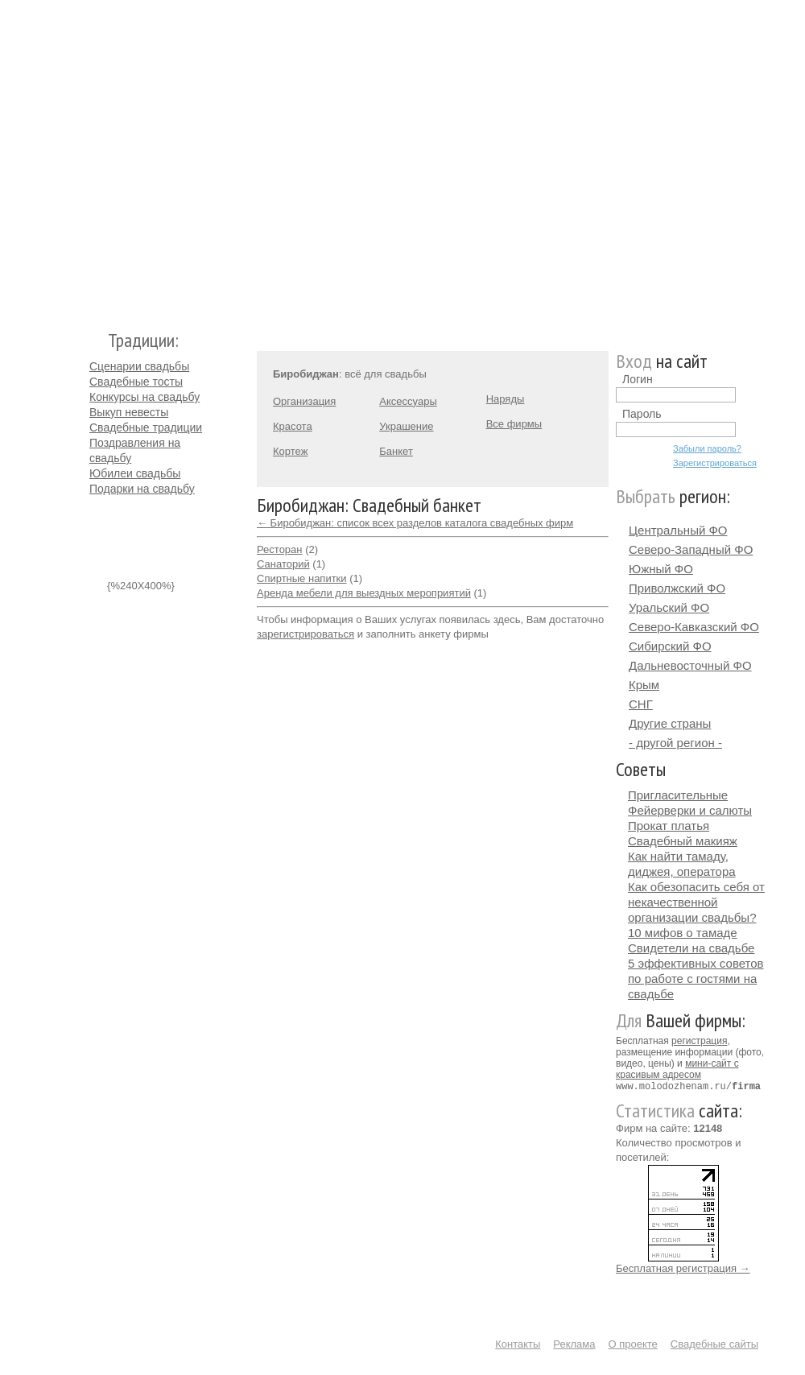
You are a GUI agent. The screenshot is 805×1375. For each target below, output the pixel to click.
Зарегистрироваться (715, 463)
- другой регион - (675, 742)
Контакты (517, 1343)
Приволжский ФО (677, 588)
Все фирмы (514, 424)
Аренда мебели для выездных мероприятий (364, 593)
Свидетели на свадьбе (691, 948)
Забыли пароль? (707, 448)
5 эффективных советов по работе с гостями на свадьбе (696, 978)
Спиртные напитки (302, 578)
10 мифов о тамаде (682, 932)
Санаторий (283, 564)
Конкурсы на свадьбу (144, 396)
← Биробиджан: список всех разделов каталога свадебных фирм (415, 523)
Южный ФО (661, 569)
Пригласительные (678, 795)
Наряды (505, 399)
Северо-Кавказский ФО (694, 627)
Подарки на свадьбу (142, 488)
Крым (644, 685)
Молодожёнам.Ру (96, 157)
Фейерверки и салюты (690, 810)
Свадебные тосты (136, 381)
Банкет (396, 451)
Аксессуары (407, 401)
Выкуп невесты (128, 412)
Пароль (642, 413)
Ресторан (280, 549)
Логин (637, 379)
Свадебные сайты (714, 1343)
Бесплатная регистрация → (683, 1267)
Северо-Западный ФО (691, 549)
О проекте (633, 1343)
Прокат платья (668, 825)
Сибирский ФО (670, 646)
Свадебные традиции (145, 427)
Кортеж (290, 451)
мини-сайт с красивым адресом (677, 1069)
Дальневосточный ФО (690, 665)
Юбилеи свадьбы (134, 473)
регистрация (699, 1041)
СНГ (641, 704)
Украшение (406, 426)
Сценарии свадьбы (139, 366)
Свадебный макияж (682, 841)
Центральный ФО (678, 530)
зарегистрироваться (305, 634)
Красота (292, 426)
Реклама (574, 1343)
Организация (304, 401)
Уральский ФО (669, 607)
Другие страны (670, 723)
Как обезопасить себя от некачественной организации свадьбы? (696, 902)
